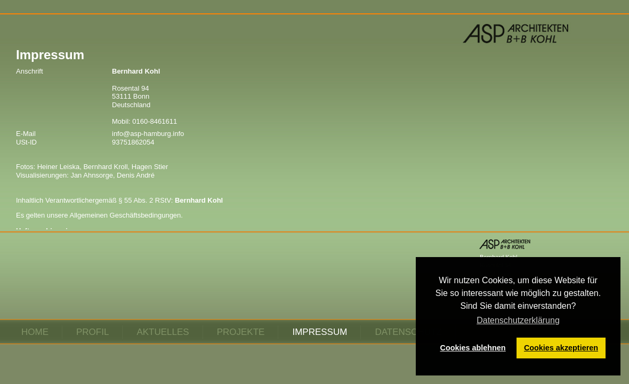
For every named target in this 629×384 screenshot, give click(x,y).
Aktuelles (162, 332)
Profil (92, 332)
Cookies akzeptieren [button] (561, 347)
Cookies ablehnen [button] (473, 347)
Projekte (241, 332)
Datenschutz (408, 332)
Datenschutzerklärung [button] (518, 320)
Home (35, 332)
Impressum (319, 332)
